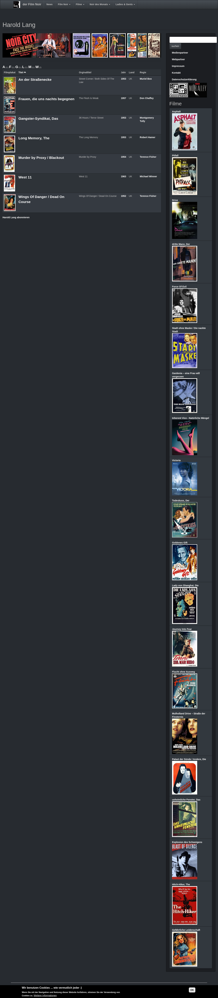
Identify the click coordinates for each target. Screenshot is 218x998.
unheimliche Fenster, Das (186, 799)
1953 (123, 78)
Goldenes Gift (179, 542)
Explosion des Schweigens (187, 842)
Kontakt (176, 72)
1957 (123, 98)
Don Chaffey (147, 98)
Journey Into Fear (182, 629)
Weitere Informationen (45, 995)
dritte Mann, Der (181, 244)
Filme (80, 4)
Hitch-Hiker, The (181, 884)
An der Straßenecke (34, 79)
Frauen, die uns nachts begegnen (46, 99)
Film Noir (64, 4)
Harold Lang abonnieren (16, 217)
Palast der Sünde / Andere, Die (189, 759)
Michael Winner (148, 176)
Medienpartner (180, 52)
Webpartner (178, 59)
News (49, 4)
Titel (22, 72)
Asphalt (176, 111)
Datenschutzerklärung (184, 79)
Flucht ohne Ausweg (183, 671)
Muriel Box (146, 78)
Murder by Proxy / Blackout (41, 158)
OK (192, 990)
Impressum (178, 66)
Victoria (176, 460)
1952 (123, 196)
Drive (175, 200)
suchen (175, 46)
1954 (123, 157)
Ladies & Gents (125, 4)
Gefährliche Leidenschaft (186, 930)
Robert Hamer (147, 137)
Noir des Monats (100, 4)
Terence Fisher (148, 157)
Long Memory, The (33, 138)
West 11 (25, 177)
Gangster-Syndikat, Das (38, 118)
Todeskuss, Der (180, 500)
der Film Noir (32, 4)
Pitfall (175, 155)
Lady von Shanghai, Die (185, 585)
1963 (123, 176)
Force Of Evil (179, 286)
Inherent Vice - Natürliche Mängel (190, 418)
